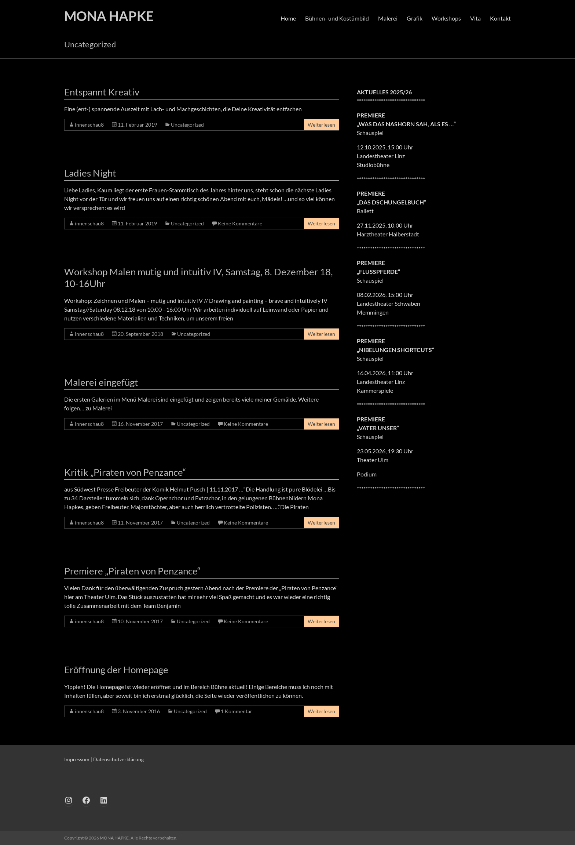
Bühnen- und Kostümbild (337, 18)
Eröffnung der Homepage (116, 669)
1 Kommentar (236, 711)
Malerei (388, 18)
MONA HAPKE (109, 16)
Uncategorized (187, 125)
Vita (475, 18)
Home (288, 18)
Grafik (414, 18)
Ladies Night (90, 173)
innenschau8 (89, 125)
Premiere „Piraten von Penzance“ (132, 571)
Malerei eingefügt (101, 382)
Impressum (76, 759)
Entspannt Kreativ (101, 92)
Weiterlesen (321, 125)
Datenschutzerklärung (118, 759)
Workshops (446, 18)
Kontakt (500, 18)
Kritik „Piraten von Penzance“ (125, 472)
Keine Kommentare (240, 223)
